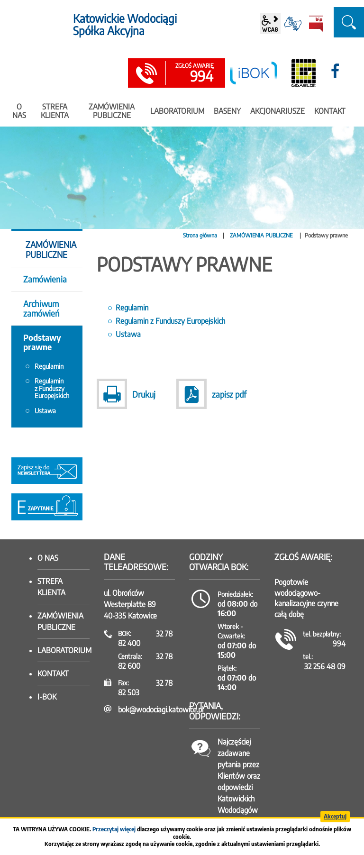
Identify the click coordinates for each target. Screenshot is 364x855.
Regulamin (132, 307)
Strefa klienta (51, 586)
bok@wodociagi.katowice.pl (160, 709)
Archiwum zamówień (41, 308)
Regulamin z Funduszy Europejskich (170, 321)
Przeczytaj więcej (114, 829)
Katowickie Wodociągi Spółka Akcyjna (125, 24)
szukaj (349, 22)
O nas (47, 558)
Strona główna (200, 235)
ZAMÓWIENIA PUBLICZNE (262, 235)
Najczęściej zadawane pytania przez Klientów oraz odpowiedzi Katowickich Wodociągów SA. (239, 781)
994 (194, 73)
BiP (315, 23)
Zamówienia (45, 278)
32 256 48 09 (325, 666)
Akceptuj (335, 816)
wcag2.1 (270, 23)
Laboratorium (63, 650)
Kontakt (53, 673)
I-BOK (46, 696)
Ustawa (128, 334)
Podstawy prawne (42, 342)
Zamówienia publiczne (60, 621)
